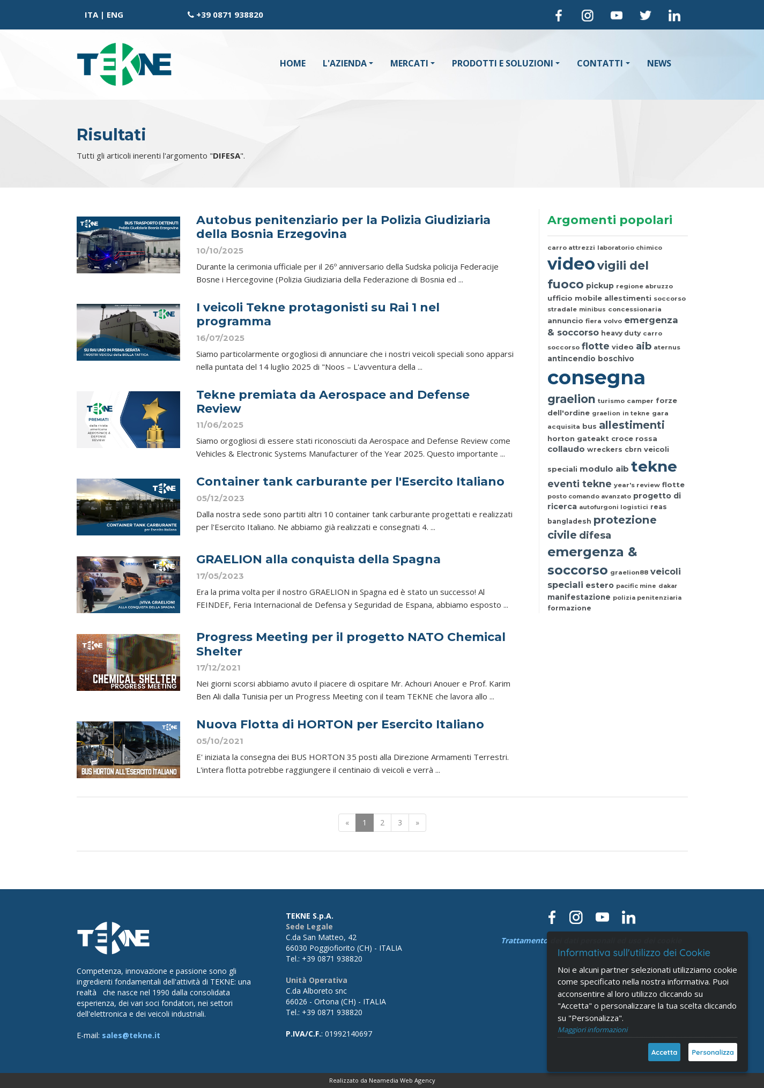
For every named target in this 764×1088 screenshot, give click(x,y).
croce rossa (634, 438)
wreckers (604, 449)
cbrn (633, 449)
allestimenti (627, 298)
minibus (592, 309)
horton (561, 438)
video (571, 264)
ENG (115, 14)
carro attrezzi (571, 247)
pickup (600, 285)
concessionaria (635, 309)
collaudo (566, 449)
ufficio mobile (574, 298)
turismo (611, 401)
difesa (595, 535)
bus (589, 426)
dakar (667, 586)
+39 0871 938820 (229, 14)
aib (643, 346)
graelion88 (629, 572)
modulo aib (604, 469)
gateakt (593, 438)
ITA (91, 14)
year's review (637, 485)
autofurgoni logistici (613, 507)
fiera (593, 321)
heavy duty (621, 333)
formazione (569, 608)
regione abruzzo (644, 286)
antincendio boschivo (590, 358)
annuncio (565, 320)
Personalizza (713, 1052)
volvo (613, 321)
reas (658, 507)
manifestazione (579, 597)
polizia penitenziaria (647, 597)
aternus (667, 347)
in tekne (636, 413)
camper (640, 401)
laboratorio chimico (629, 247)
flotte (596, 346)
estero (599, 585)
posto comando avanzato (589, 496)
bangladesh (569, 521)
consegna (596, 377)
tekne (654, 466)
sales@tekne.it (131, 1035)
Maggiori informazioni (592, 1029)
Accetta (664, 1052)
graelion (571, 399)
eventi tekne (579, 483)
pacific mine (636, 586)
